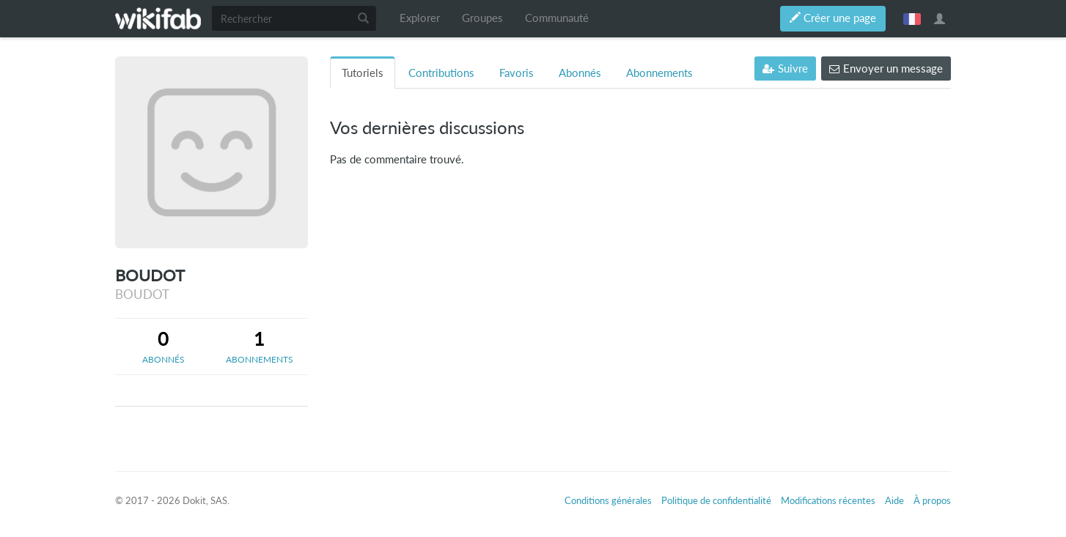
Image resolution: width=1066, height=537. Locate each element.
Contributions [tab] (441, 73)
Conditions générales (608, 500)
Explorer (420, 18)
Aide (894, 500)
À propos (932, 500)
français (912, 18)
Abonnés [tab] (580, 73)
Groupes (482, 18)
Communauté (557, 18)
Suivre (785, 68)
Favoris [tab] (516, 73)
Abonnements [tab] (659, 73)
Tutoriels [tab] (362, 73)
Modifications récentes (828, 500)
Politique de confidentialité (716, 500)
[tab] (163, 346)
